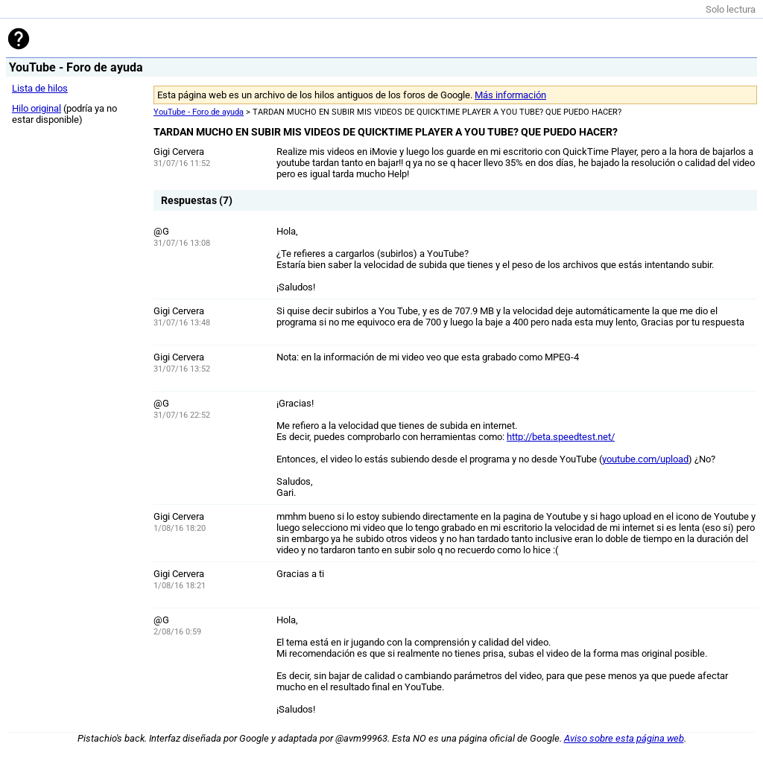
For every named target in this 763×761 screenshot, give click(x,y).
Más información (510, 95)
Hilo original (36, 108)
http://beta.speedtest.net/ (561, 436)
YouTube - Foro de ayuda (198, 112)
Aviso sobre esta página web (624, 738)
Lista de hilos (40, 88)
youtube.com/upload (645, 459)
